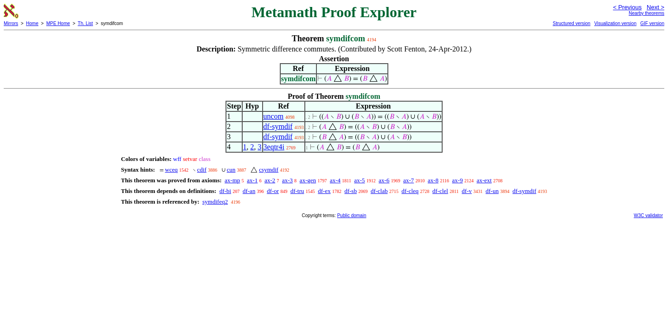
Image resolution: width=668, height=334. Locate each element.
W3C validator (648, 215)
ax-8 (433, 180)
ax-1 (252, 180)
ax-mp (232, 180)
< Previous (627, 7)
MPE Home (58, 23)
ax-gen (308, 180)
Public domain (351, 215)
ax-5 (359, 180)
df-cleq (409, 190)
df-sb (350, 190)
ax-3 (287, 180)
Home (32, 23)
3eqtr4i (273, 147)
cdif (201, 169)
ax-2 (269, 180)
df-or (273, 190)
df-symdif (278, 126)
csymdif (268, 169)
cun (231, 169)
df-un (492, 190)
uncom (273, 116)
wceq (171, 169)
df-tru (297, 190)
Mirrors (11, 23)
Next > (655, 7)
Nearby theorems (646, 13)
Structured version (571, 23)
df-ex (324, 190)
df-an (249, 190)
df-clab (379, 190)
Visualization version (615, 23)
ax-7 (408, 180)
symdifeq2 (215, 201)
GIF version (652, 23)
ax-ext (483, 180)
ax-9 (457, 180)
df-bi (225, 190)
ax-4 (335, 180)
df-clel (440, 190)
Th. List (85, 23)
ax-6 (384, 180)
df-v (467, 190)
